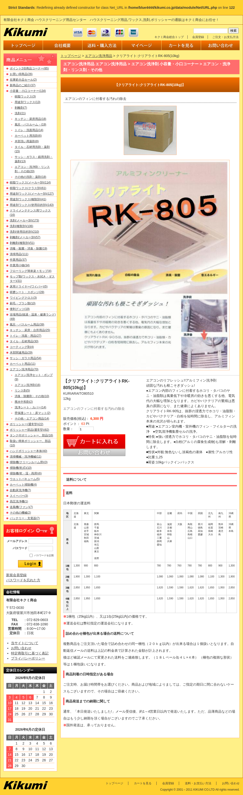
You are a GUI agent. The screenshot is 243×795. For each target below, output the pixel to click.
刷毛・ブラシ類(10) (22, 303)
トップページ (71, 56)
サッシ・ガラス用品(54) (25, 358)
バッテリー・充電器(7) (25, 518)
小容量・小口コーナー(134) (28, 91)
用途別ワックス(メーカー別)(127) (32, 193)
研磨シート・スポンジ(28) (27, 292)
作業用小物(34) (20, 265)
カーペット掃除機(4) (23, 484)
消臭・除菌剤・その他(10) (32, 396)
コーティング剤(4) (22, 347)
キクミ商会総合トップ (169, 37)
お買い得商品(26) (21, 74)
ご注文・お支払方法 (225, 37)
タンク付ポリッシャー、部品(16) (31, 435)
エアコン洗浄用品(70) (24, 369)
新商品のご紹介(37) (22, 85)
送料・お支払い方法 (198, 783)
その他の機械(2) (20, 512)
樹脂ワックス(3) (25, 96)
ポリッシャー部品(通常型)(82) (29, 429)
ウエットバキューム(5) (25, 479)
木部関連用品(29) (21, 352)
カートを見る (143, 783)
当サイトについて (24, 643)
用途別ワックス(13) (27, 102)
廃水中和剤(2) (24, 401)
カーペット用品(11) (22, 363)
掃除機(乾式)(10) (20, 467)
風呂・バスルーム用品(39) (27, 324)
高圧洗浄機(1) (19, 501)
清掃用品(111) (19, 254)
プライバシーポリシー (28, 658)
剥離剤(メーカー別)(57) (25, 237)
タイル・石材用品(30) (24, 341)
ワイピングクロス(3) (23, 297)
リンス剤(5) (22, 390)
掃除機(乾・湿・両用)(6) (26, 473)
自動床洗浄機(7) (20, 490)
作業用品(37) (18, 259)
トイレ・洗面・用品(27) (25, 335)
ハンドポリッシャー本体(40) (28, 451)
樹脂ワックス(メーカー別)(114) (30, 182)
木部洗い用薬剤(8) (27, 141)
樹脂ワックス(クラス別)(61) (28, 188)
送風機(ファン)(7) (21, 507)
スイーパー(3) (19, 496)
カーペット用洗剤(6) (28, 135)
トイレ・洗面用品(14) (29, 130)
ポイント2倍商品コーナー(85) (29, 68)
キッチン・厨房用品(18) (30, 119)
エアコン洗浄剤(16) (27, 385)
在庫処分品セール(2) (23, 79)
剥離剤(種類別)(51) (22, 243)
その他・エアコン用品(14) (32, 418)
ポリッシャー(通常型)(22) (26, 424)
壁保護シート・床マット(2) (33, 413)
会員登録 (198, 37)
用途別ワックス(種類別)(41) (28, 199)
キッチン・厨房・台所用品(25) (30, 330)
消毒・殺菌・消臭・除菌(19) (28, 248)
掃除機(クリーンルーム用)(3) (29, 462)
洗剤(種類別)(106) (21, 226)
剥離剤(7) (21, 107)
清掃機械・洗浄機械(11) (25, 456)
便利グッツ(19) (20, 309)
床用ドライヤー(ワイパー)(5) (29, 286)
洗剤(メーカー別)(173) (24, 220)
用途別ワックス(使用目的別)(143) (32, 205)
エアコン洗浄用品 (98, 56)
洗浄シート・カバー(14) (30, 407)
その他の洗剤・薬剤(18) (30, 177)
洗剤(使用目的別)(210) (24, 231)
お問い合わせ (21, 648)
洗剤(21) (20, 113)
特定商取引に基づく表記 (30, 653)
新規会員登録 (16, 575)
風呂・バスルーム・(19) (30, 124)
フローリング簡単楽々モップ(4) (30, 271)
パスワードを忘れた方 (23, 580)
